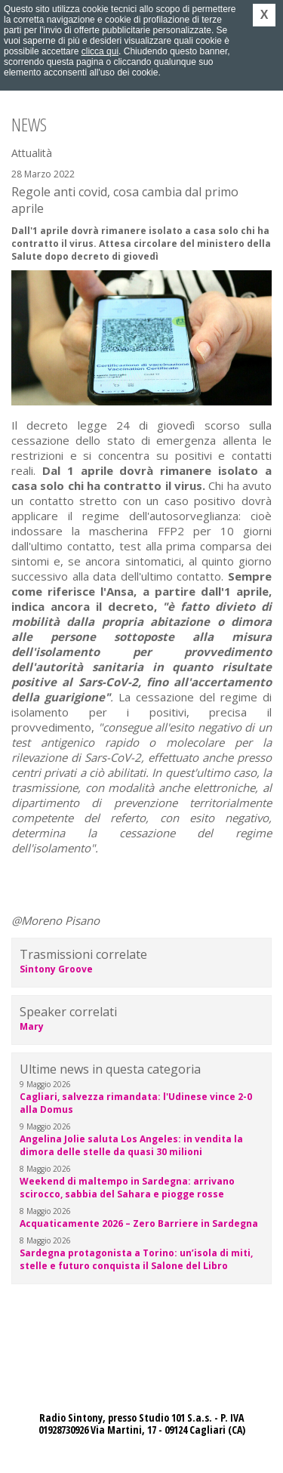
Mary (32, 1026)
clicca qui (100, 51)
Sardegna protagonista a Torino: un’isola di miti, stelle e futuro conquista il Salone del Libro (136, 1259)
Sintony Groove (56, 969)
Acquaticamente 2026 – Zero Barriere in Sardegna (139, 1223)
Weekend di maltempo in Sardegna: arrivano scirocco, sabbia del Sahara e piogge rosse (127, 1187)
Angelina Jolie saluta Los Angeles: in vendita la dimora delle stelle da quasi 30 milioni (131, 1145)
